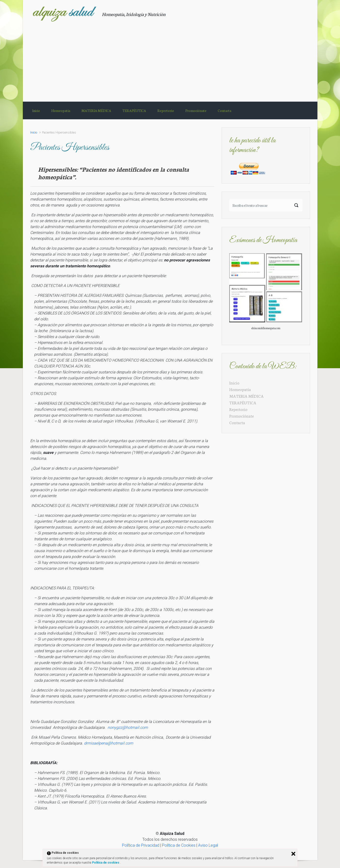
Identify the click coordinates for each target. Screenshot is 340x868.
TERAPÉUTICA (242, 402)
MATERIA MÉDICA (246, 396)
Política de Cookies (178, 845)
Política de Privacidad (140, 845)
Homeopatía (240, 389)
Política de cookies (106, 862)
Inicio (33, 132)
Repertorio (238, 409)
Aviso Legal (208, 845)
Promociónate (241, 416)
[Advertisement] (170, 58)
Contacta (237, 422)
